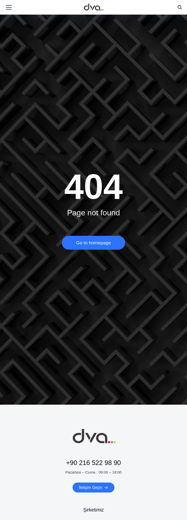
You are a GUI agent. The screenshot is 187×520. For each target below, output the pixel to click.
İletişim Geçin (93, 487)
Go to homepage (93, 242)
